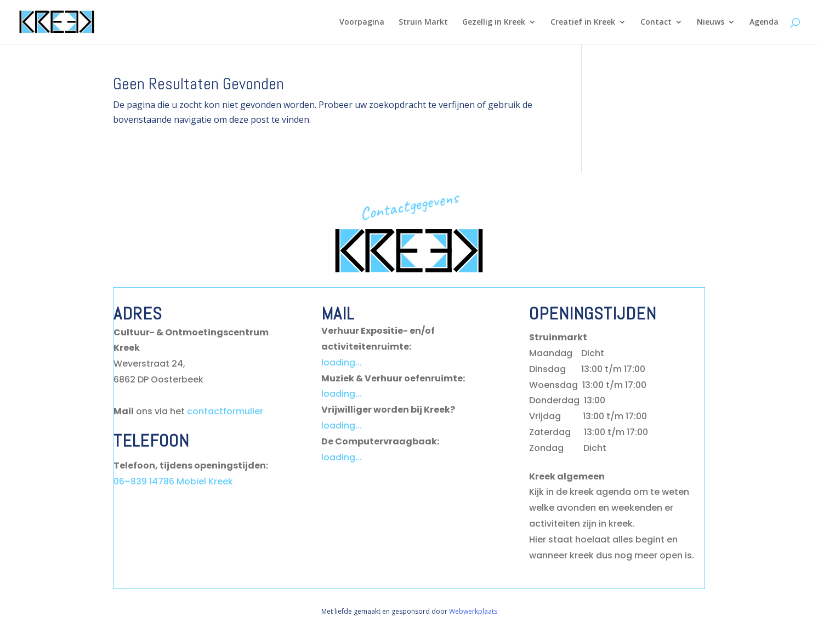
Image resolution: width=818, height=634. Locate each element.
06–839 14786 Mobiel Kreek (173, 481)
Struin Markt (423, 22)
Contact (656, 22)
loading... (341, 362)
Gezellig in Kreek (493, 22)
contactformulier (225, 411)
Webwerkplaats (473, 611)
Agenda (764, 22)
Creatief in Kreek (582, 22)
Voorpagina (361, 22)
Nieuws (710, 22)
